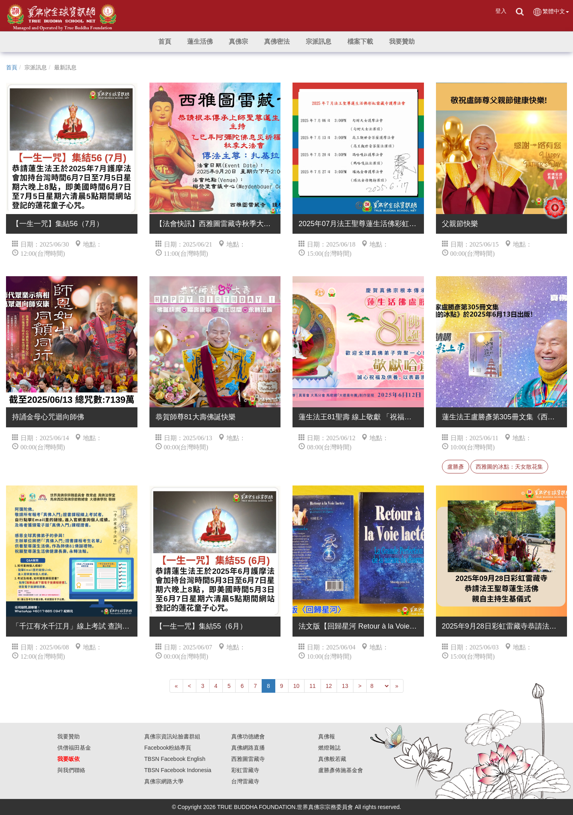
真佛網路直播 (248, 747)
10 (296, 686)
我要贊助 (68, 736)
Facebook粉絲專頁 (167, 747)
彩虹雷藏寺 (245, 770)
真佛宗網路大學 (164, 781)
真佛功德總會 (248, 736)
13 (345, 686)
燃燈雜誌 (329, 747)
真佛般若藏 (332, 759)
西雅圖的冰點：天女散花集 (509, 466)
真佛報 (326, 736)
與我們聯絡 (71, 770)
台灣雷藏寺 (245, 781)
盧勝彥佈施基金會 (340, 770)
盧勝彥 (455, 466)
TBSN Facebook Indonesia (177, 770)
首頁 (11, 67)
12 (329, 686)
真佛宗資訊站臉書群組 (172, 736)
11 (312, 686)
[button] (200, 42)
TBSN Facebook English (175, 759)
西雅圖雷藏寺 (248, 759)
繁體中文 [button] (551, 12)
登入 (500, 11)
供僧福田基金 (74, 747)
